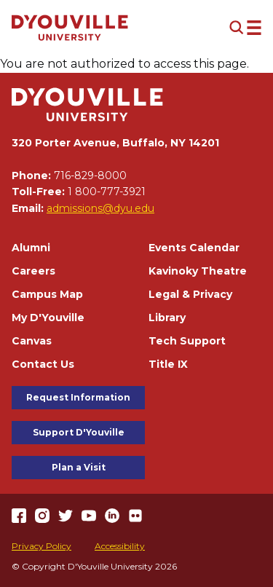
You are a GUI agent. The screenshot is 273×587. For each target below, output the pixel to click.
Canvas (32, 340)
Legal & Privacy (190, 294)
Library (167, 317)
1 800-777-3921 (107, 191)
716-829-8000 (90, 175)
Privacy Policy (41, 545)
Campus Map (47, 294)
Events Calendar (194, 247)
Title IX (168, 364)
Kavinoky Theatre (198, 270)
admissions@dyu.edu (100, 208)
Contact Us (43, 364)
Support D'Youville (78, 432)
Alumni (31, 247)
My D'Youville (48, 317)
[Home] (70, 28)
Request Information (78, 397)
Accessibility (120, 545)
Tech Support (187, 340)
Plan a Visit (79, 467)
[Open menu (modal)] (245, 28)
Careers (33, 270)
